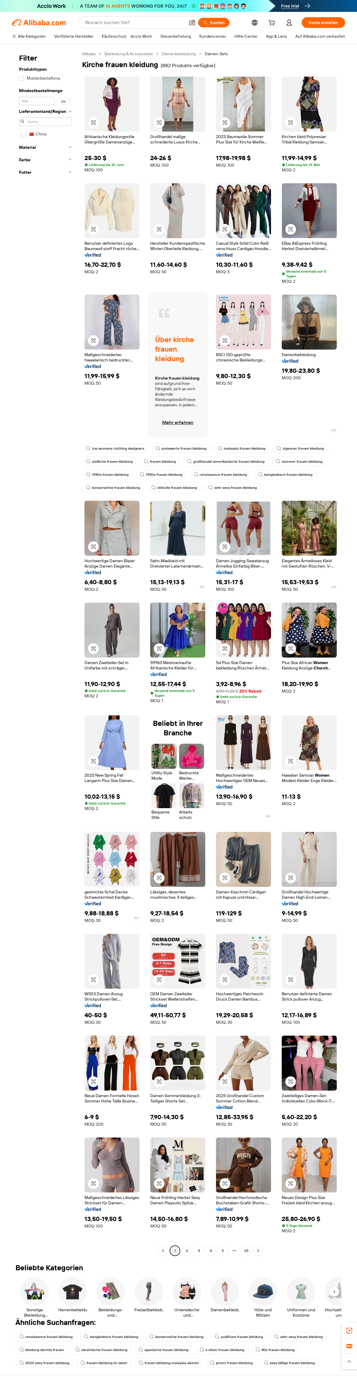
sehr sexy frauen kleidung (232, 487)
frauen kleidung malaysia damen (169, 1363)
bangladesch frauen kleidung (285, 474)
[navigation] (45, 653)
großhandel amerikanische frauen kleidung (225, 461)
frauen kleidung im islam (104, 1363)
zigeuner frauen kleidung (300, 448)
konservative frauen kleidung (113, 487)
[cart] (272, 23)
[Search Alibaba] (134, 22)
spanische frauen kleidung (163, 1349)
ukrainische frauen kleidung (101, 1349)
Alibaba (88, 53)
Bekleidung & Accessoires (128, 53)
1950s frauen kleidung (161, 474)
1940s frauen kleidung (107, 474)
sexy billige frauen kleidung (289, 1363)
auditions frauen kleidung (239, 1336)
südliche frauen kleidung (109, 461)
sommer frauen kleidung (299, 461)
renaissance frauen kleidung (220, 474)
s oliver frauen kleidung (222, 1349)
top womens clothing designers (115, 448)
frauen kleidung (160, 461)
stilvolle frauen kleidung (174, 487)
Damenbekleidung (179, 53)
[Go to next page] (258, 1250)
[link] (349, 1330)
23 (246, 1251)
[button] (192, 22)
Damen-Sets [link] (216, 53)
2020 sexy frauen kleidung (44, 1363)
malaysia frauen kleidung (241, 448)
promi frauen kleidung (231, 1363)
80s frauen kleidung (275, 1349)
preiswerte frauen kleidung (181, 448)
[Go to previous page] (163, 1250)
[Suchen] (213, 22)
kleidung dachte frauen (41, 1349)
